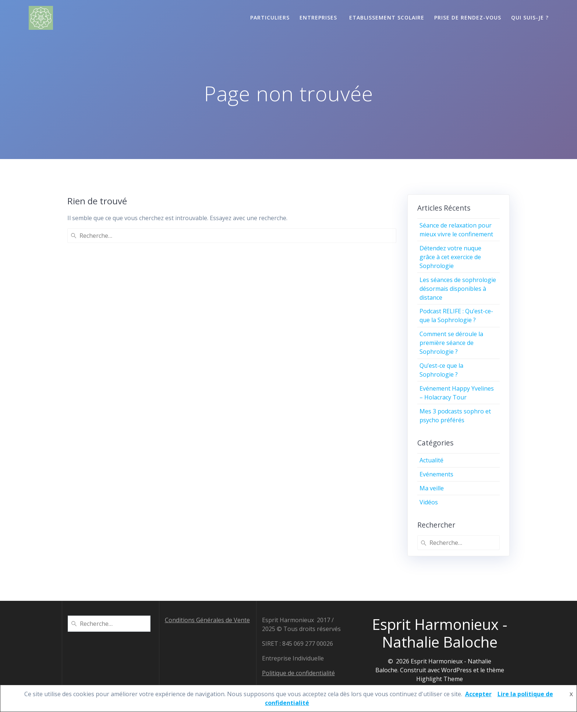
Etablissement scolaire (386, 17)
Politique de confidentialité (298, 673)
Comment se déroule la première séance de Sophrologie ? (451, 343)
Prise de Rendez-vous (467, 17)
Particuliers (270, 17)
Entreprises (319, 17)
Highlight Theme (439, 678)
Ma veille (432, 488)
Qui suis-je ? (530, 17)
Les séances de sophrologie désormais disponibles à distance (458, 289)
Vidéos (429, 502)
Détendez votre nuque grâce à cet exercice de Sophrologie (450, 257)
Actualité (431, 460)
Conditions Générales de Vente (207, 620)
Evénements (436, 474)
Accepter (478, 694)
